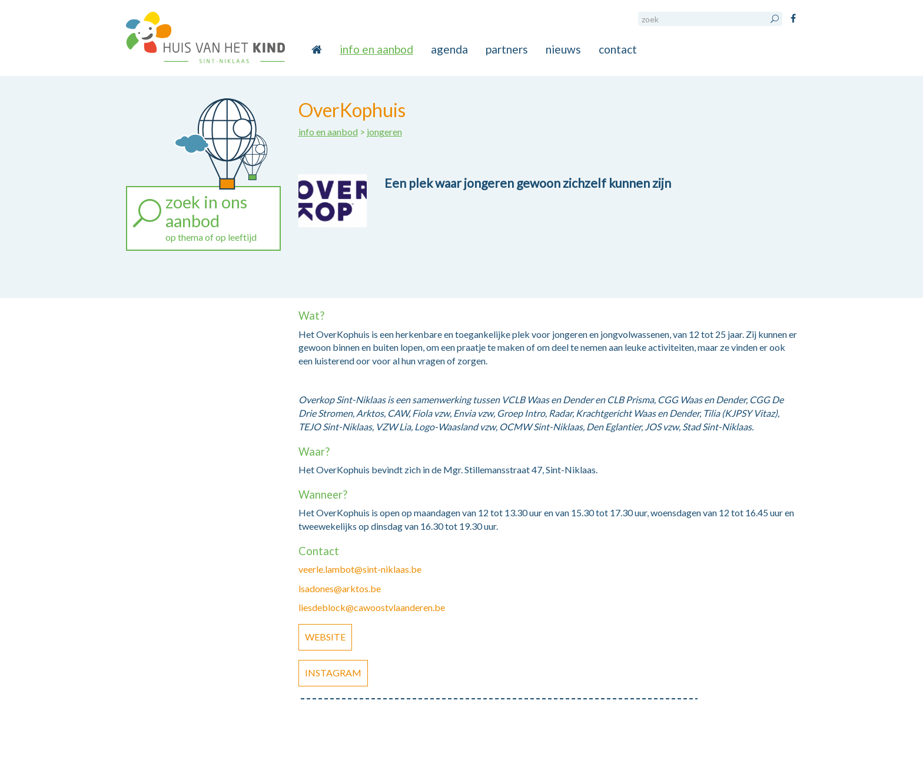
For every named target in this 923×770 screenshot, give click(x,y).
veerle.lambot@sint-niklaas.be (359, 569)
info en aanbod (376, 49)
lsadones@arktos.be (339, 588)
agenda (449, 49)
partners (507, 49)
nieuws (563, 49)
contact (618, 49)
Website (325, 636)
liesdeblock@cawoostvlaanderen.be (371, 607)
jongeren (384, 131)
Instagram (333, 672)
